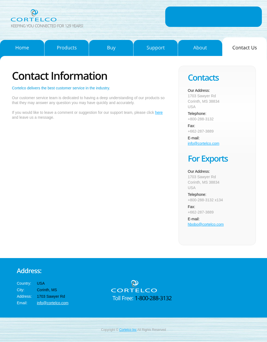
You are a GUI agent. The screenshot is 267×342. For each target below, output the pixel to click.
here (159, 112)
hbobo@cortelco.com (206, 224)
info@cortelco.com (203, 143)
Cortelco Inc (127, 330)
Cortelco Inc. (41, 15)
